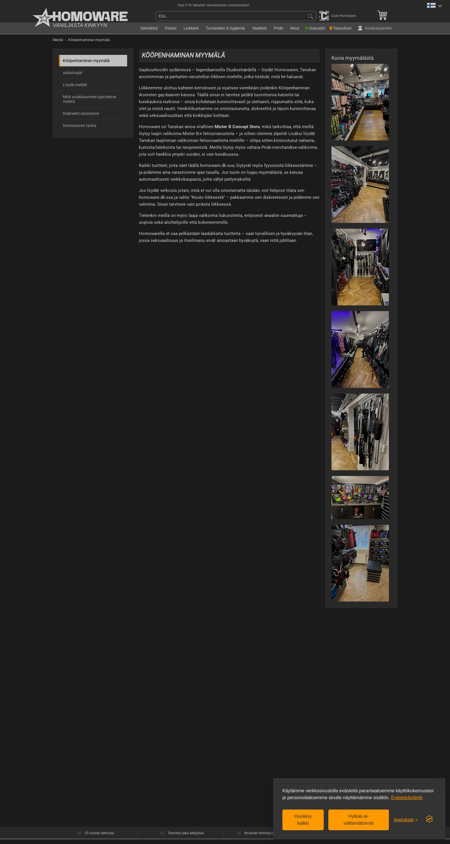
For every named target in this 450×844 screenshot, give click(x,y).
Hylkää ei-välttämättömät (359, 820)
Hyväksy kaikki (303, 820)
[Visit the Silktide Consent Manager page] (429, 819)
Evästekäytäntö (406, 797)
